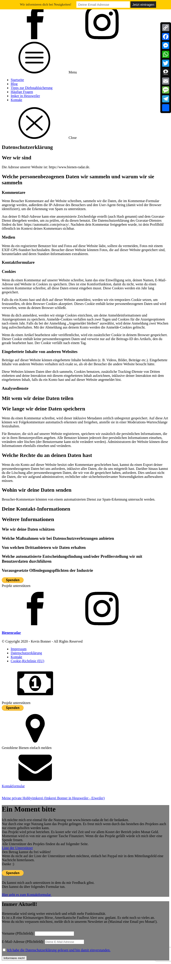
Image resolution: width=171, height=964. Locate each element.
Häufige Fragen (22, 92)
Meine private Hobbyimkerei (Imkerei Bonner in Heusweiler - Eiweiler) (53, 798)
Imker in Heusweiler (25, 96)
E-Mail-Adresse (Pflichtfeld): (43, 942)
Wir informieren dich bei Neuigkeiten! (45, 4)
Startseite (17, 80)
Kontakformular (13, 786)
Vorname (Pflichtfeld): (18, 933)
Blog (14, 84)
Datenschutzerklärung (26, 653)
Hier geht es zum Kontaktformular (27, 895)
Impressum (18, 649)
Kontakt (16, 100)
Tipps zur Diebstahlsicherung (32, 88)
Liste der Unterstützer (17, 848)
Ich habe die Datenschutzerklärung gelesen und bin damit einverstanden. (58, 950)
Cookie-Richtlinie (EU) (27, 661)
